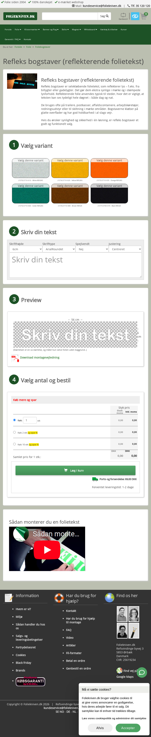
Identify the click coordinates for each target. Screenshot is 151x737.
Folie (18, 29)
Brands (20, 670)
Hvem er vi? (23, 609)
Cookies (21, 655)
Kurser (124, 29)
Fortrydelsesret (26, 647)
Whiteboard (90, 29)
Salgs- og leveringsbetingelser (29, 637)
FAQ (68, 630)
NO (62, 712)
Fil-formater (74, 653)
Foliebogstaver (42, 46)
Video (69, 638)
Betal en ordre (75, 661)
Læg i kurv (74, 470)
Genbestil (123, 16)
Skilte (65, 29)
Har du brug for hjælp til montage (80, 620)
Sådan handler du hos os (30, 626)
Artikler (71, 645)
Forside (8, 29)
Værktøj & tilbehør (109, 29)
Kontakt (27, 39)
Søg (104, 16)
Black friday (23, 663)
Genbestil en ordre (78, 668)
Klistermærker (32, 29)
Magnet (76, 29)
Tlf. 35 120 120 (140, 6)
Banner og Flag (51, 29)
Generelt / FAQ (13, 39)
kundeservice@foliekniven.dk (102, 6)
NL (74, 712)
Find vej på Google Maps (127, 673)
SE (57, 712)
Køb (20, 420)
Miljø (19, 617)
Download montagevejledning (39, 357)
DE (68, 712)
